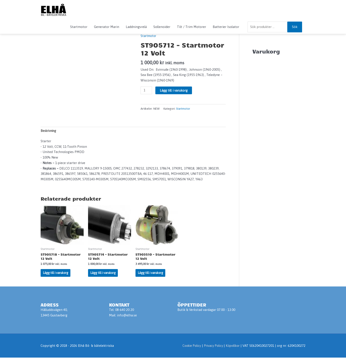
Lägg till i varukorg (174, 90)
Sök (294, 27)
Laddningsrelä (136, 27)
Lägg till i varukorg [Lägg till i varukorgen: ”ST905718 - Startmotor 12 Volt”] (57, 275)
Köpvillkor (232, 348)
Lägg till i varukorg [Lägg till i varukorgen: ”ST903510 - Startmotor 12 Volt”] (151, 275)
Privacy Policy (211, 348)
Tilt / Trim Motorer (191, 27)
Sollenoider (161, 27)
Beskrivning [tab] (49, 131)
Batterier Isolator (226, 27)
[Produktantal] (146, 90)
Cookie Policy (188, 348)
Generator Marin (106, 27)
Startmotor (78, 27)
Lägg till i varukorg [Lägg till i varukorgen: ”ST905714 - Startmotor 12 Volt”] (104, 275)
